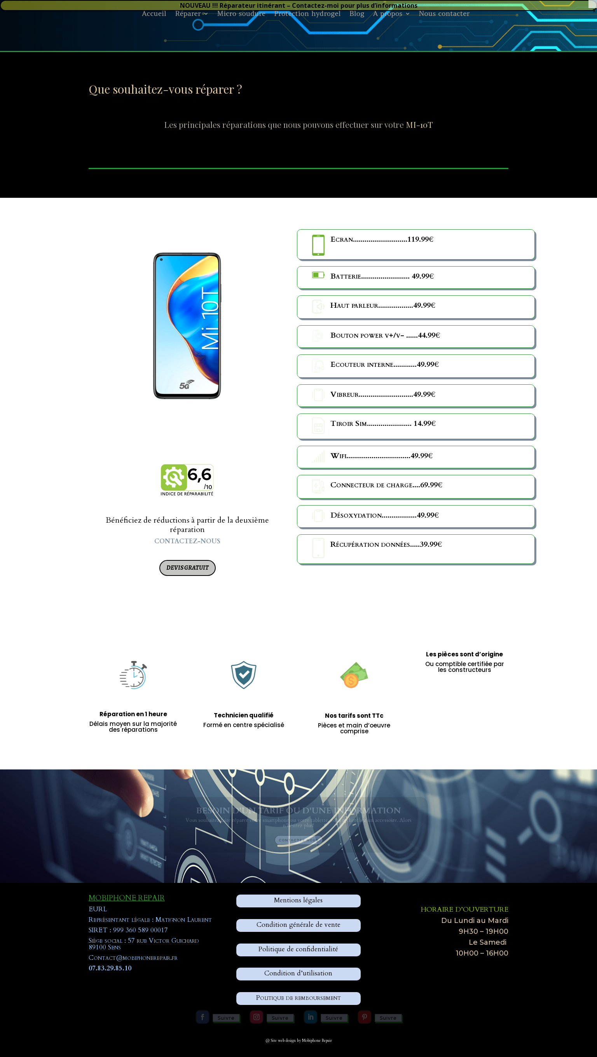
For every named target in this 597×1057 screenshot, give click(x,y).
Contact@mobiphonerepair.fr (133, 957)
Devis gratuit (187, 567)
